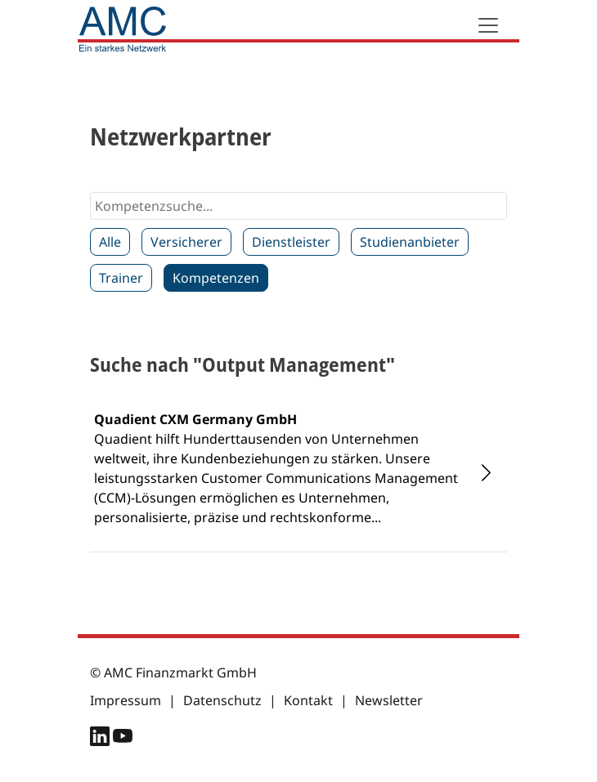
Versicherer (186, 242)
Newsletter (389, 700)
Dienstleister (291, 242)
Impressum (125, 700)
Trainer (121, 278)
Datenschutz (222, 700)
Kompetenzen (216, 278)
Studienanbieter (410, 242)
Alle (110, 242)
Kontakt (308, 700)
